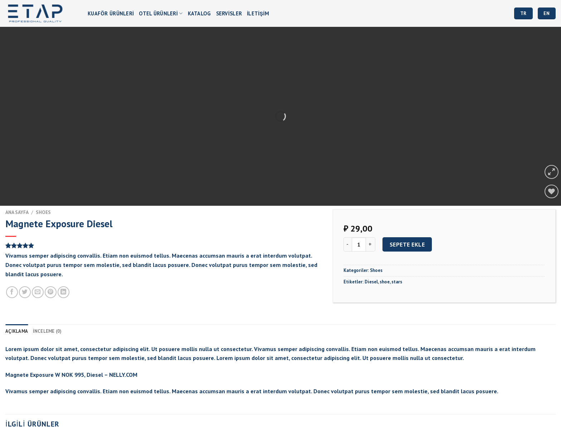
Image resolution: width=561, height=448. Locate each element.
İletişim (258, 13)
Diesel (371, 282)
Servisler (229, 13)
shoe (385, 282)
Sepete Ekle (407, 244)
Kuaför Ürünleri (111, 13)
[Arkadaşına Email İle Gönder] (38, 292)
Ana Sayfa (17, 212)
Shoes (43, 212)
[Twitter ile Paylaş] (25, 292)
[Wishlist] (551, 192)
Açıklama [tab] (16, 331)
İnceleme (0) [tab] (47, 331)
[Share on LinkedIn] (63, 292)
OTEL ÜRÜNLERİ (160, 13)
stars (396, 282)
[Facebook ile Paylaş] (12, 292)
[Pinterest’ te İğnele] (51, 292)
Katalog (199, 13)
